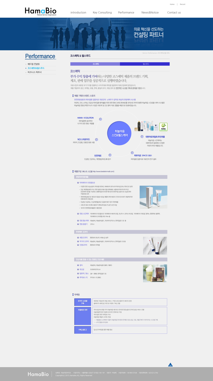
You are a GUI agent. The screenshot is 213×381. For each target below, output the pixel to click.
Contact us (174, 12)
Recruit (182, 4)
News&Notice (150, 12)
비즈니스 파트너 (35, 72)
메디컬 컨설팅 (34, 64)
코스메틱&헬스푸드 (36, 68)
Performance (126, 12)
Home (172, 4)
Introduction (78, 12)
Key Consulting (102, 12)
